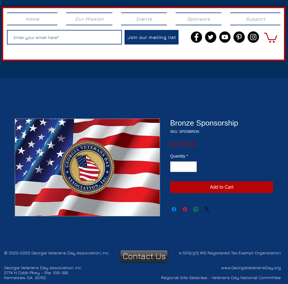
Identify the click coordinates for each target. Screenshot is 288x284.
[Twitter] (210, 37)
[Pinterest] (239, 37)
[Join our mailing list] (152, 37)
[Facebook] (196, 37)
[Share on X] (207, 209)
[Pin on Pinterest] (184, 209)
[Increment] (192, 167)
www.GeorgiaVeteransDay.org (251, 267)
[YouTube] (225, 37)
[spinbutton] (183, 167)
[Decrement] (174, 167)
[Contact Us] (144, 256)
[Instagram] (253, 37)
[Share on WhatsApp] (195, 209)
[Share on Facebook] (173, 209)
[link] (270, 37)
